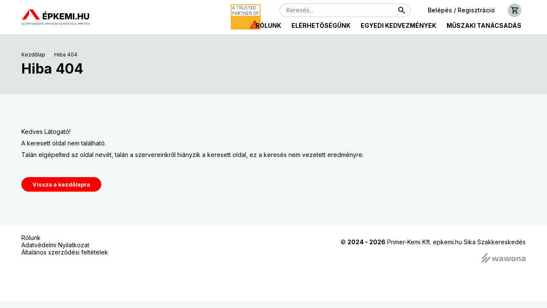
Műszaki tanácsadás (484, 25)
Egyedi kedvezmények (398, 25)
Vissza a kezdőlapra (61, 184)
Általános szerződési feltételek (64, 252)
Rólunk (268, 25)
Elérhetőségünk (320, 25)
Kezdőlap (33, 55)
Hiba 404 (65, 55)
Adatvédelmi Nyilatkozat (55, 245)
